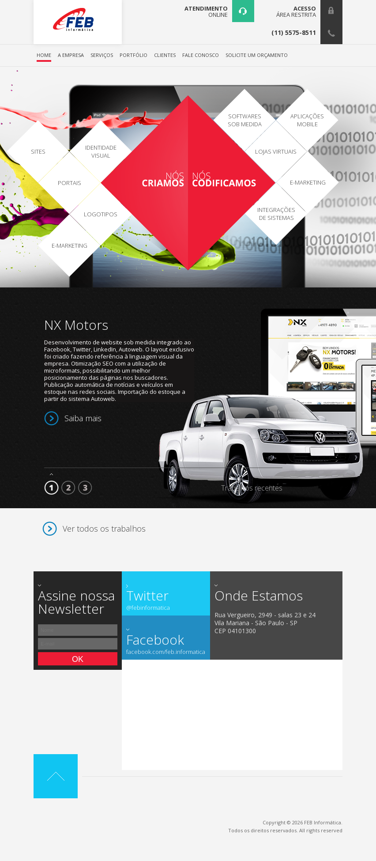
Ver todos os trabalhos (104, 528)
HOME (44, 55)
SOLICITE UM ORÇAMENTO (257, 55)
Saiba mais (83, 418)
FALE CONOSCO (200, 55)
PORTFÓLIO (133, 55)
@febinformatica (148, 608)
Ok (77, 659)
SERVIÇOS (101, 55)
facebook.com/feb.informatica (165, 652)
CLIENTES (165, 55)
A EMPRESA (71, 55)
